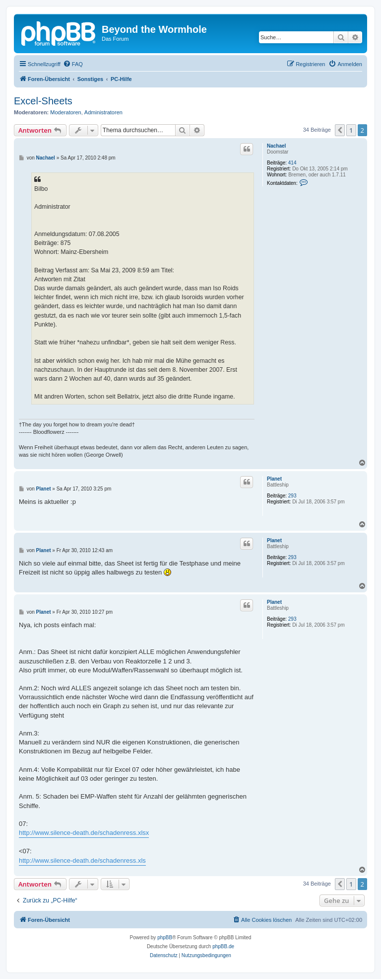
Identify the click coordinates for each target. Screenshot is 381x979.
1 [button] (351, 130)
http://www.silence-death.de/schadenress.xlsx (84, 832)
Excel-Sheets (43, 100)
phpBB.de (223, 946)
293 (292, 495)
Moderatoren (65, 112)
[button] (340, 130)
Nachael (276, 146)
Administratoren (103, 112)
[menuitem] (73, 64)
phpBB (164, 937)
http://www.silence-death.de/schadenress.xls (82, 860)
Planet (274, 479)
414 (292, 162)
